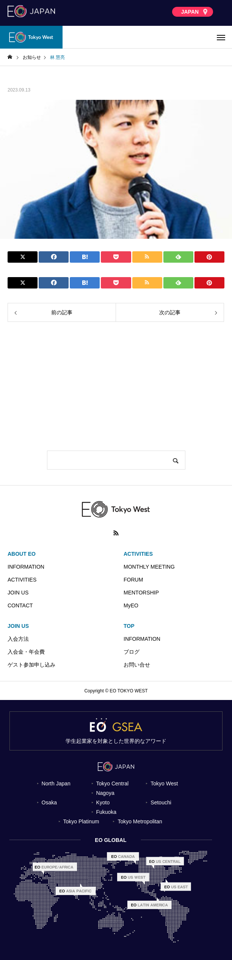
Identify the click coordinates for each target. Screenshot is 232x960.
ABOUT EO (22, 554)
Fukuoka (106, 812)
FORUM (133, 580)
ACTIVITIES (22, 580)
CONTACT (20, 605)
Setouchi (160, 802)
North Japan (56, 783)
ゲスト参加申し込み (31, 665)
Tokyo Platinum (81, 821)
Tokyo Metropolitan (140, 821)
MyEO (131, 605)
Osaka (49, 802)
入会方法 (18, 639)
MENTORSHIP (141, 593)
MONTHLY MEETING (149, 567)
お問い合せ (137, 665)
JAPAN (194, 12)
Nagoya (105, 793)
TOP (129, 626)
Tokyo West (164, 783)
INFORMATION (26, 567)
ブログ (132, 652)
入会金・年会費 (26, 652)
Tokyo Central (112, 783)
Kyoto (103, 802)
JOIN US (18, 593)
